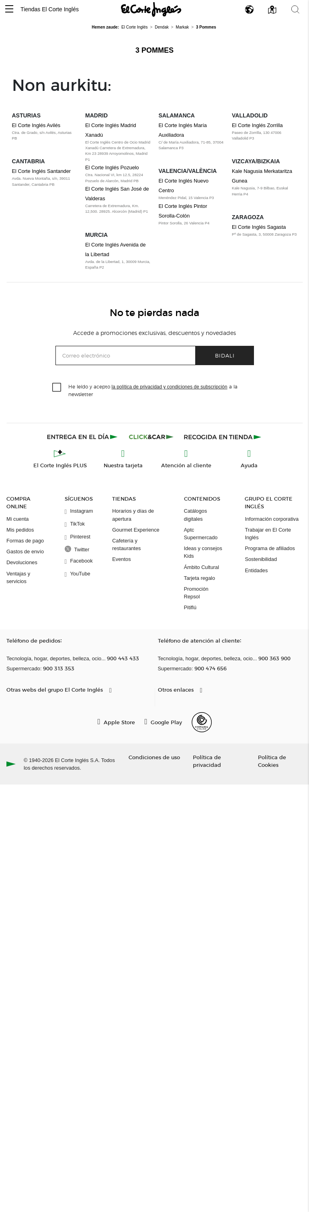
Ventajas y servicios (18, 577)
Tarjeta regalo (199, 578)
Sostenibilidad (261, 559)
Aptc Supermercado (201, 533)
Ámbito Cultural (201, 567)
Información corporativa (272, 519)
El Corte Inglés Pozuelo (112, 167)
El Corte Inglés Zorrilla (257, 125)
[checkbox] (57, 387)
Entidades (256, 570)
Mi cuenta (17, 519)
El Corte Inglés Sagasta (259, 227)
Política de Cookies (272, 760)
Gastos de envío (25, 551)
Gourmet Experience (135, 530)
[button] (9, 9)
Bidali (225, 355)
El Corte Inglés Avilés (36, 125)
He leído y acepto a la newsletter (152, 390)
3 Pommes (154, 50)
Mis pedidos (20, 530)
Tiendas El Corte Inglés (49, 9)
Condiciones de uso (154, 757)
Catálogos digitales (195, 515)
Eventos (121, 559)
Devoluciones (21, 562)
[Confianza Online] (202, 722)
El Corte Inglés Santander (41, 171)
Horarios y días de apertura (133, 515)
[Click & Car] (151, 436)
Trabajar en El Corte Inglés (268, 533)
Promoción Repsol (196, 593)
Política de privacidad (207, 760)
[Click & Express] (83, 436)
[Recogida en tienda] (222, 436)
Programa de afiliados (270, 548)
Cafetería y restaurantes (126, 544)
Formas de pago (25, 541)
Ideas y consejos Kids (203, 552)
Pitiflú (190, 607)
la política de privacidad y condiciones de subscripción (169, 387)
